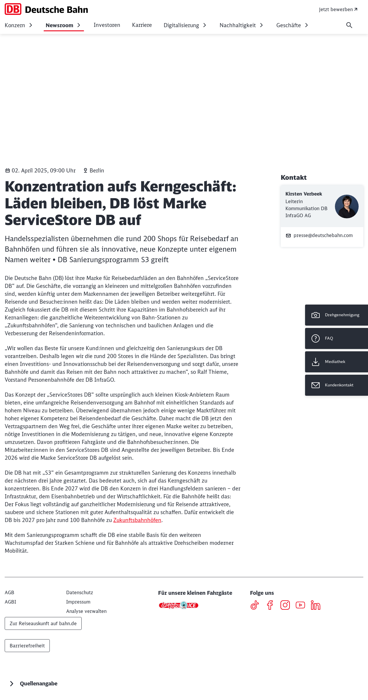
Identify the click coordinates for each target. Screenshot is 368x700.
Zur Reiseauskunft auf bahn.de (43, 623)
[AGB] (9, 592)
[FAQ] (336, 338)
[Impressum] (78, 602)
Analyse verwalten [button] (86, 611)
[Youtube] (302, 605)
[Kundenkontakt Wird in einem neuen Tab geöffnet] (336, 385)
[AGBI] (10, 602)
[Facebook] (272, 605)
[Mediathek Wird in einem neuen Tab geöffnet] (336, 361)
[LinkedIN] (318, 605)
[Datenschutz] (79, 592)
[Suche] (349, 25)
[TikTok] (257, 605)
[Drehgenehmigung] (336, 315)
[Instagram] (287, 605)
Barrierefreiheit (27, 646)
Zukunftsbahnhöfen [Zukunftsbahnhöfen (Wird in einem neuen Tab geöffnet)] (137, 520)
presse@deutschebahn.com (319, 235)
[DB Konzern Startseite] (46, 9)
